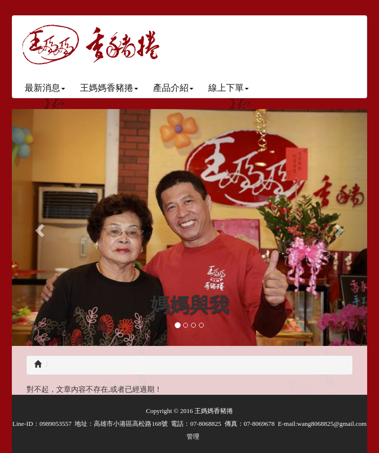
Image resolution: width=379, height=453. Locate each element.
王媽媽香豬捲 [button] (109, 88)
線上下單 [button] (228, 88)
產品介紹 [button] (173, 88)
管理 (193, 436)
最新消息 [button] (45, 88)
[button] (38, 227)
